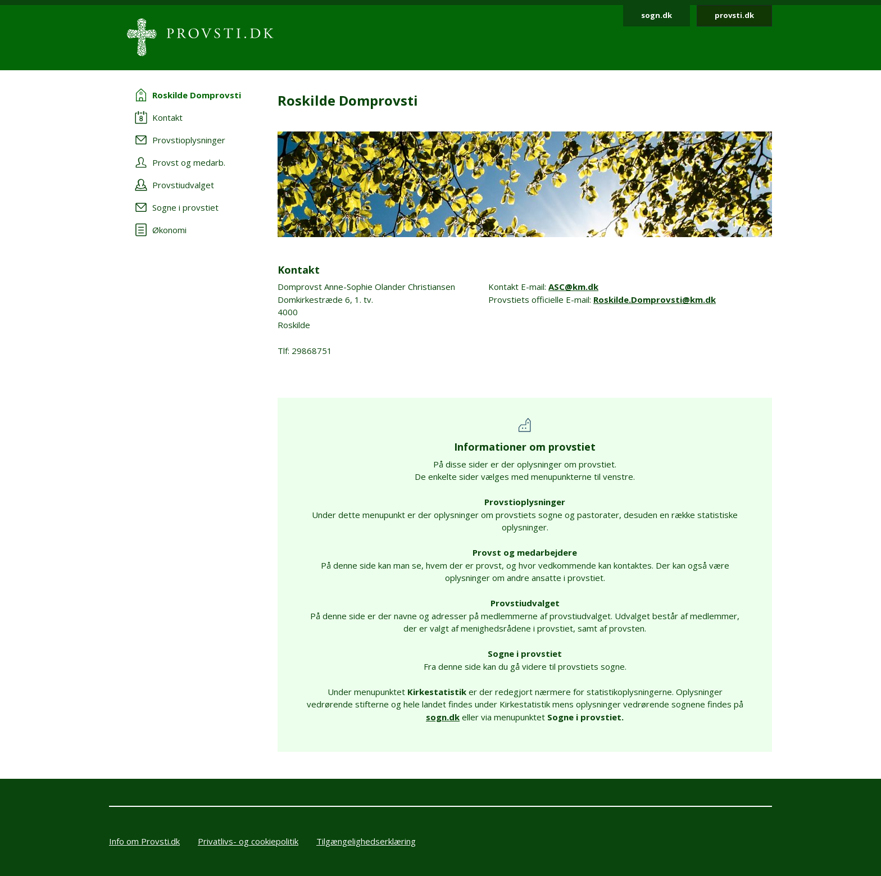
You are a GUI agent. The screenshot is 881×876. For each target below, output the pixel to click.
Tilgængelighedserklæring (366, 841)
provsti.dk (734, 15)
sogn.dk (656, 15)
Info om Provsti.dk (144, 841)
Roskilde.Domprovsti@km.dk (654, 299)
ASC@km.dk (573, 286)
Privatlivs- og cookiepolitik (248, 841)
